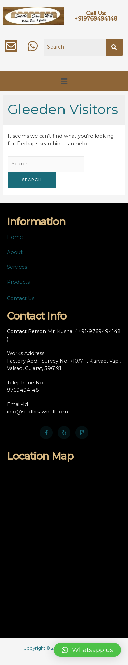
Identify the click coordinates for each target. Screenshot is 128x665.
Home (15, 237)
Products (18, 282)
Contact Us (20, 298)
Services (17, 267)
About (15, 252)
